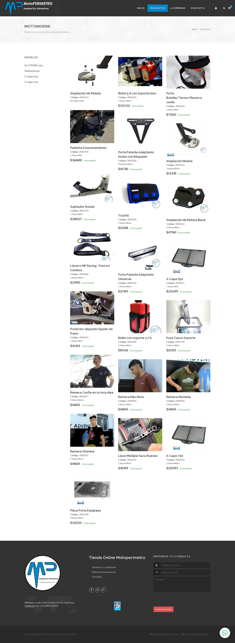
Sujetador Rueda (82, 206)
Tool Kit (123, 215)
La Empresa (178, 8)
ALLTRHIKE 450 (33, 65)
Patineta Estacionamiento (88, 148)
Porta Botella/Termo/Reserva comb (184, 98)
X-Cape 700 (31, 82)
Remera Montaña (178, 397)
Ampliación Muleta (179, 161)
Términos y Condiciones (104, 567)
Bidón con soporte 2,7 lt (135, 338)
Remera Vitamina (82, 451)
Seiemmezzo (32, 71)
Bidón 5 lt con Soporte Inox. (137, 93)
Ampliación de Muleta (85, 93)
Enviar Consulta (164, 609)
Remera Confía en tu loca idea (91, 392)
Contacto (198, 8)
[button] (216, 8)
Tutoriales (97, 576)
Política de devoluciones (104, 572)
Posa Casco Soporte (181, 338)
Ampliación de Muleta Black (186, 220)
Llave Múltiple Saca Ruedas (138, 456)
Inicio (141, 8)
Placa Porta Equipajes (85, 510)
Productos (157, 8)
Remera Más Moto (131, 397)
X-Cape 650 (31, 76)
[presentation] (178, 600)
